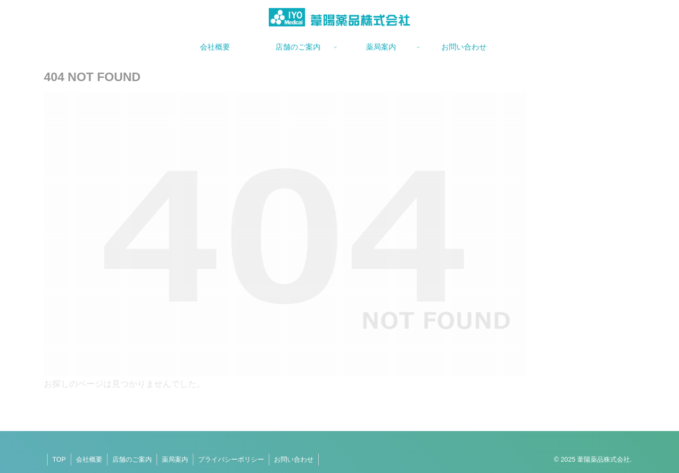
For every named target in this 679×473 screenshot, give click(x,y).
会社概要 (89, 459)
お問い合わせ (294, 459)
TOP (59, 459)
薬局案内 (175, 459)
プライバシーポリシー (231, 459)
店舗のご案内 (132, 459)
